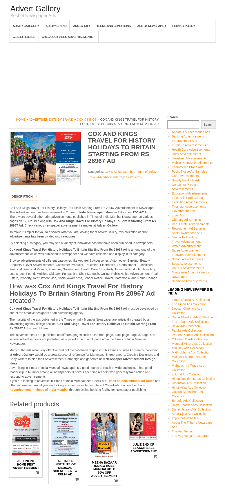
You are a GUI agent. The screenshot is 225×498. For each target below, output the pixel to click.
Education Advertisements (189, 193)
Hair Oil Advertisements (188, 268)
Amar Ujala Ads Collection (189, 414)
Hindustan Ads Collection (189, 383)
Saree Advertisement (186, 250)
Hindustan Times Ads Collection (193, 378)
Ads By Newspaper (151, 26)
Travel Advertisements (103, 177)
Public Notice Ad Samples (189, 171)
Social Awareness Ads (187, 233)
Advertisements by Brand (51, 119)
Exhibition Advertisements (189, 202)
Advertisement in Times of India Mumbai (38, 389)
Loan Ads (178, 215)
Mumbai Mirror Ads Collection (192, 343)
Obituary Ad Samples (186, 219)
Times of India (145, 171)
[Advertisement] (112, 77)
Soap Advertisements (186, 263)
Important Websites (185, 418)
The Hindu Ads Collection (189, 304)
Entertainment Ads (184, 141)
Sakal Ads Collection (186, 326)
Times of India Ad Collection (191, 300)
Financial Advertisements (189, 206)
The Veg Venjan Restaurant (190, 435)
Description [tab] (22, 196)
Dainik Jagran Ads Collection (191, 409)
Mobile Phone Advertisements (192, 162)
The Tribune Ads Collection (190, 321)
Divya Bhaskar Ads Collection (192, 405)
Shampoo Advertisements (189, 281)
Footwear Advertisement (188, 255)
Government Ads (183, 211)
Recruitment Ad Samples (189, 228)
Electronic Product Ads (187, 198)
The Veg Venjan (183, 431)
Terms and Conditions (114, 26)
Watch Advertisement (186, 246)
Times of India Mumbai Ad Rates (130, 381)
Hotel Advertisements (186, 154)
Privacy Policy (183, 26)
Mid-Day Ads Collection (188, 348)
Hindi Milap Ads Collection (189, 387)
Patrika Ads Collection (187, 330)
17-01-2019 (134, 177)
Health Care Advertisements (191, 149)
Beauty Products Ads (186, 180)
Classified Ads (24, 37)
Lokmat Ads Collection (187, 374)
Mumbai (128, 171)
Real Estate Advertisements (191, 224)
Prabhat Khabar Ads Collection (193, 335)
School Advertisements (187, 259)
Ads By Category (26, 26)
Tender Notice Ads (184, 237)
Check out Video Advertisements (67, 37)
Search (172, 117)
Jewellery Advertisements (189, 158)
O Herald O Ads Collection (190, 339)
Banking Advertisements (188, 136)
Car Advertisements (185, 176)
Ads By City (81, 26)
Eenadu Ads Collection (187, 400)
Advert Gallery (35, 8)
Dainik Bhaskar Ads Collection (192, 317)
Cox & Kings (87, 119)
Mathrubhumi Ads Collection (191, 352)
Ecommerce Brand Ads (187, 167)
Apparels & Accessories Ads (191, 132)
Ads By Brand (55, 26)
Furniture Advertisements (189, 145)
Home (20, 119)
